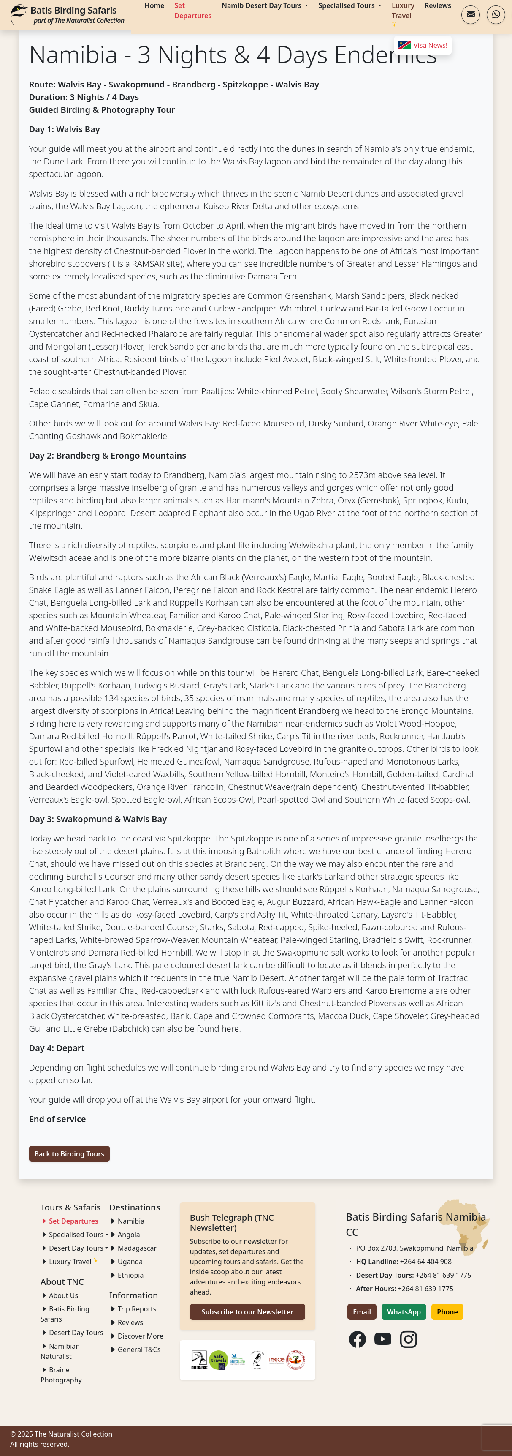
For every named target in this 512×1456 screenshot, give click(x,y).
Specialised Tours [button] (72, 1234)
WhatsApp (404, 1312)
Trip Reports (133, 1309)
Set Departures (69, 1221)
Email (362, 1312)
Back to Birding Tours (70, 1153)
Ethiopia (126, 1275)
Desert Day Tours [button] (72, 1248)
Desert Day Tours (72, 1332)
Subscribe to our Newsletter (248, 1312)
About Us (59, 1295)
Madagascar (133, 1248)
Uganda (126, 1261)
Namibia (126, 1221)
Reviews (126, 1322)
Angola (124, 1234)
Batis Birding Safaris (77, 14)
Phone (447, 1312)
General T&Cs (134, 1349)
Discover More (136, 1336)
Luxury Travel (69, 1261)
